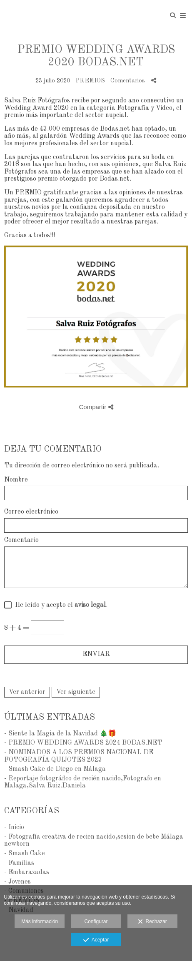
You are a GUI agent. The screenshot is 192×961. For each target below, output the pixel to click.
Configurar (95, 921)
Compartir (96, 406)
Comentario (21, 540)
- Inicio (14, 827)
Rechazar (152, 922)
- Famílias (19, 863)
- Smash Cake (24, 853)
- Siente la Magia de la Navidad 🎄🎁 (60, 733)
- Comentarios (127, 81)
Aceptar (96, 940)
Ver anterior (27, 692)
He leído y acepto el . (59, 605)
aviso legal (90, 605)
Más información (39, 921)
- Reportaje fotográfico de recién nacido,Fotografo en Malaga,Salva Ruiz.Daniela (82, 782)
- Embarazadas (26, 872)
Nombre (16, 480)
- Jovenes (17, 882)
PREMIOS (90, 81)
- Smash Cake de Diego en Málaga (55, 769)
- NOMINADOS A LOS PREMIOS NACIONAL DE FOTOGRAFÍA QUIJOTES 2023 (78, 756)
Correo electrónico (31, 512)
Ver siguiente (75, 692)
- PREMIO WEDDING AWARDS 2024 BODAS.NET (83, 743)
